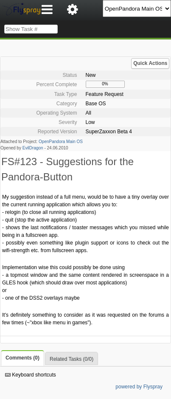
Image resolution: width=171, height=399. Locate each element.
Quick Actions (150, 63)
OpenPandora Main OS (61, 141)
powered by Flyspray (139, 387)
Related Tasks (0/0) (71, 359)
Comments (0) (22, 358)
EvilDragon (32, 148)
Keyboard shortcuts (30, 375)
